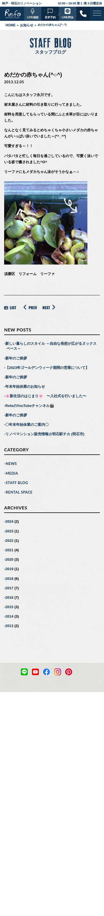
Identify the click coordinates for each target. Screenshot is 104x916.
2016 (9, 597)
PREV (29, 307)
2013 (9, 626)
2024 (9, 521)
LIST (10, 307)
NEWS (11, 463)
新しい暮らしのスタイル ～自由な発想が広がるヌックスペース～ (51, 346)
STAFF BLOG (17, 482)
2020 (9, 559)
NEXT (49, 307)
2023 (9, 531)
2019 (9, 569)
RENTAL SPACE (19, 492)
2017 (9, 588)
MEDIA (12, 473)
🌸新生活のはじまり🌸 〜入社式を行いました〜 (45, 396)
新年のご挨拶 (16, 358)
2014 (9, 616)
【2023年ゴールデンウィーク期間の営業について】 (47, 368)
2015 (9, 607)
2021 (9, 550)
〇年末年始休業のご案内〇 (27, 424)
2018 (9, 579)
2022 (9, 540)
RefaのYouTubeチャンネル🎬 (29, 406)
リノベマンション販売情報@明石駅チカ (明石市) (44, 434)
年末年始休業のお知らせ (25, 386)
